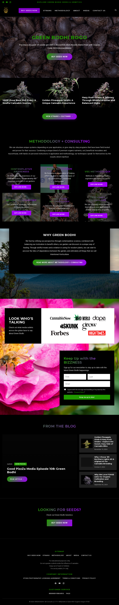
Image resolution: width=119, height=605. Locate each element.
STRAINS (47, 10)
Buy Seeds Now (59, 57)
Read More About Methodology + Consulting (59, 263)
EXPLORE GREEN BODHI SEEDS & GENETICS (59, 2)
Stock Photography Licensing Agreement (41, 578)
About (76, 10)
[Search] (116, 10)
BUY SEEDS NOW (29, 10)
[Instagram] (10, 2)
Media (86, 10)
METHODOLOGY (62, 10)
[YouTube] (7, 2)
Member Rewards (56, 593)
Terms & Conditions (71, 578)
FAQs (68, 593)
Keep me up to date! (86, 397)
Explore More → (21, 187)
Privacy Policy (79, 392)
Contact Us (99, 10)
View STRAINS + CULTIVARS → (59, 116)
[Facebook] (3, 2)
